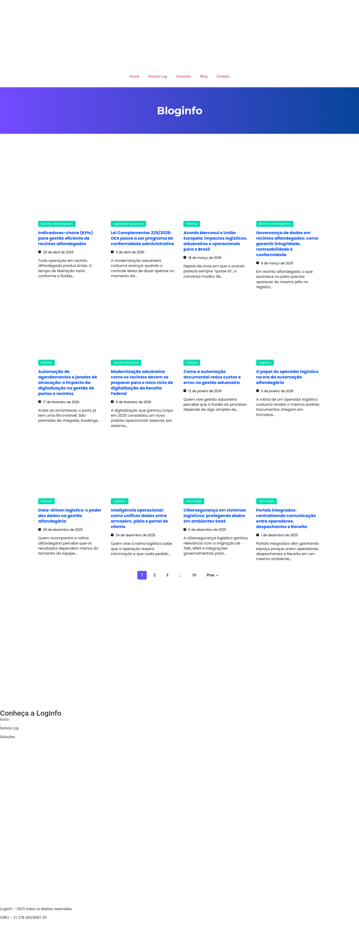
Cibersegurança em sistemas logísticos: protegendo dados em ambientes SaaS (214, 515)
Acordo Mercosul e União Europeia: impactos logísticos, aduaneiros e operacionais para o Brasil (215, 241)
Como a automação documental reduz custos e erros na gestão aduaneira (212, 377)
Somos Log (157, 76)
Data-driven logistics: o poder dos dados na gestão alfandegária (69, 515)
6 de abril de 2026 (127, 252)
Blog (203, 76)
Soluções (183, 76)
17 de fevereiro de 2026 (58, 402)
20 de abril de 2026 (55, 252)
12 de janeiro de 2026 (202, 391)
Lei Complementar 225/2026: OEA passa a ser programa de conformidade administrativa (142, 238)
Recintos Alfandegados (57, 224)
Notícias (191, 224)
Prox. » (212, 575)
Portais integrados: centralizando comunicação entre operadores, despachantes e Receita (286, 518)
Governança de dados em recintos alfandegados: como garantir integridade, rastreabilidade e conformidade (287, 243)
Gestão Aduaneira (126, 362)
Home (134, 76)
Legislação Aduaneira (128, 224)
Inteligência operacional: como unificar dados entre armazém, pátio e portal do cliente (139, 518)
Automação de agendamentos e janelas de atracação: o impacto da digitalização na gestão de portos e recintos (67, 382)
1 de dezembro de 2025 (277, 535)
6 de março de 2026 (274, 263)
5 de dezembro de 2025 (204, 529)
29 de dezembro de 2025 (60, 529)
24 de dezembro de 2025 (133, 535)
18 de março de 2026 (202, 257)
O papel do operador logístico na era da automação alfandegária (287, 377)
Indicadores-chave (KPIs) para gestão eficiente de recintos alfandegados (65, 238)
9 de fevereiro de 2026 (131, 402)
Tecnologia (193, 501)
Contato (223, 76)
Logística (265, 362)
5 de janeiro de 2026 (275, 391)
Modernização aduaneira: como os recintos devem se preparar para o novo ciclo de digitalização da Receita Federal (142, 382)
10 (194, 574)
